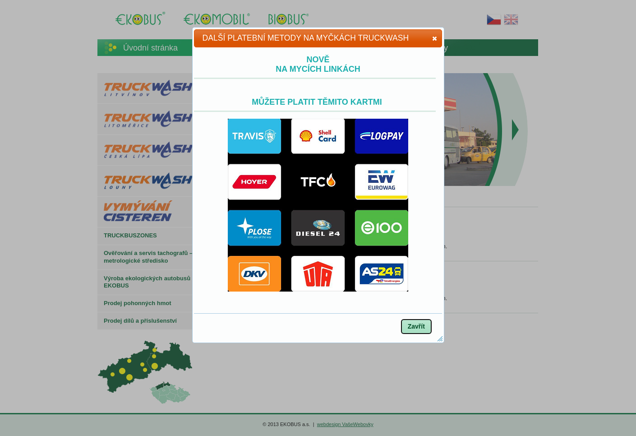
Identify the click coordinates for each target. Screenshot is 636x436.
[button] (434, 38)
